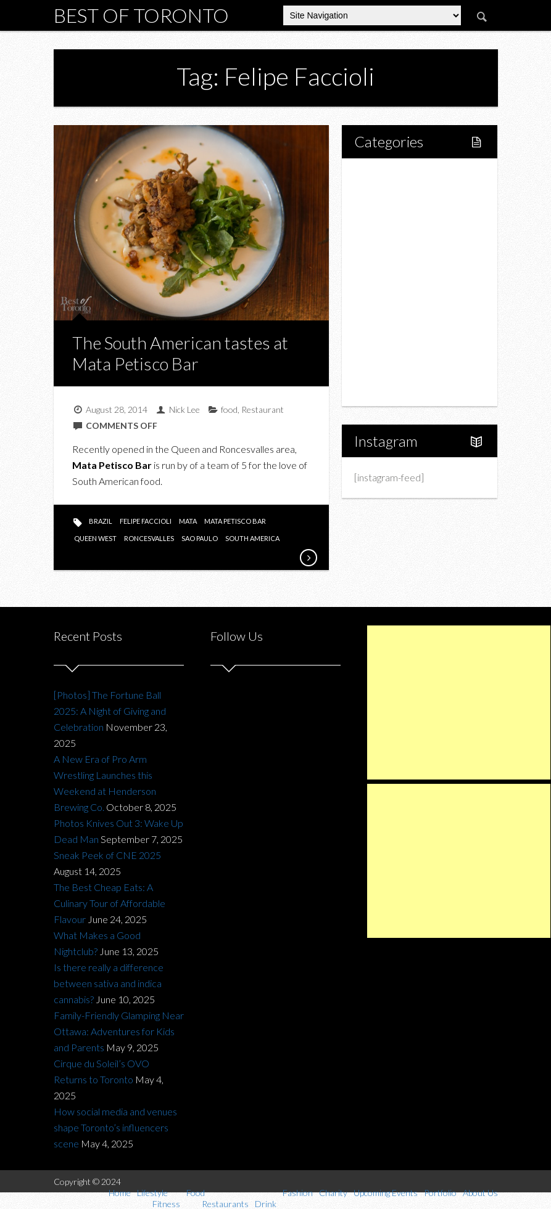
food (229, 409)
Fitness (396, 219)
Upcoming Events (405, 345)
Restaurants (406, 261)
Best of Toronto (141, 15)
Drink (392, 282)
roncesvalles (149, 538)
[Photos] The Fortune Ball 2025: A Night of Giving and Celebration (110, 711)
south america (252, 538)
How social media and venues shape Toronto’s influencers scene (115, 1127)
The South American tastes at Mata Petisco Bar (180, 353)
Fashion (384, 303)
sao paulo (199, 538)
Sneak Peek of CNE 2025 (107, 855)
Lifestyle (386, 198)
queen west (95, 538)
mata (188, 521)
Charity (383, 324)
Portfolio (386, 366)
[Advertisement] (458, 702)
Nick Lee (184, 409)
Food (379, 240)
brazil (100, 521)
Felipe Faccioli (146, 521)
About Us (387, 387)
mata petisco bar (235, 521)
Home (382, 177)
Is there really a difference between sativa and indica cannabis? (109, 983)
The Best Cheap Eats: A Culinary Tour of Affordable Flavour (109, 903)
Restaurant (262, 409)
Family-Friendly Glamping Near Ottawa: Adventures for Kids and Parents (119, 1031)
